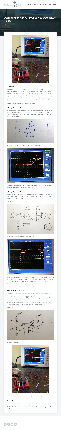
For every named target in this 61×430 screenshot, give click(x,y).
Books (31, 4)
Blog (46, 4)
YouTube (42, 4)
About (50, 4)
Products (36, 4)
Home (27, 4)
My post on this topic (14, 405)
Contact (54, 4)
